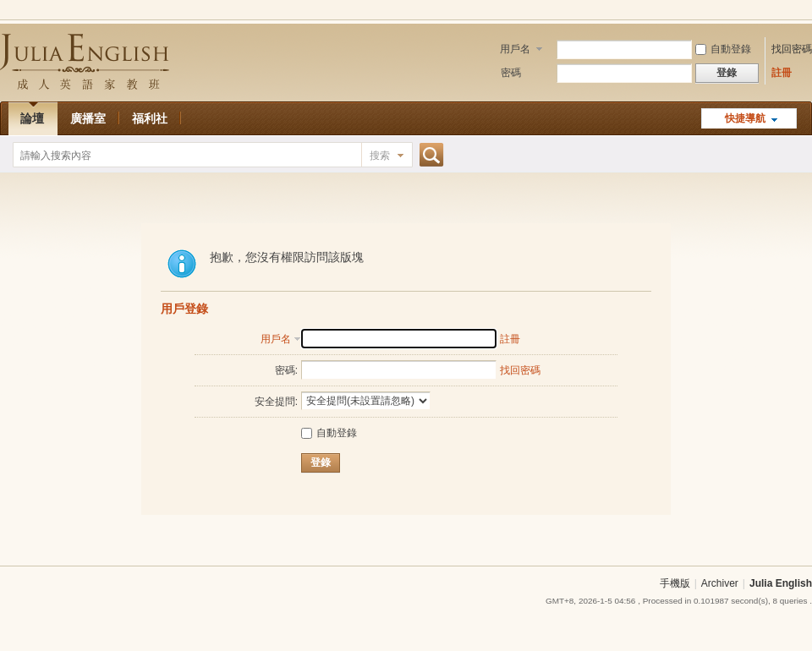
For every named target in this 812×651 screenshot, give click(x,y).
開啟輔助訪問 (808, 11)
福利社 (149, 118)
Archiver (719, 583)
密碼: (286, 370)
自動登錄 (723, 49)
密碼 (511, 73)
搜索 (380, 155)
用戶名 (515, 49)
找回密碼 (791, 49)
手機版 (675, 583)
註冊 (781, 73)
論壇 (32, 118)
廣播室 (88, 118)
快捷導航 (745, 118)
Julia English (780, 583)
